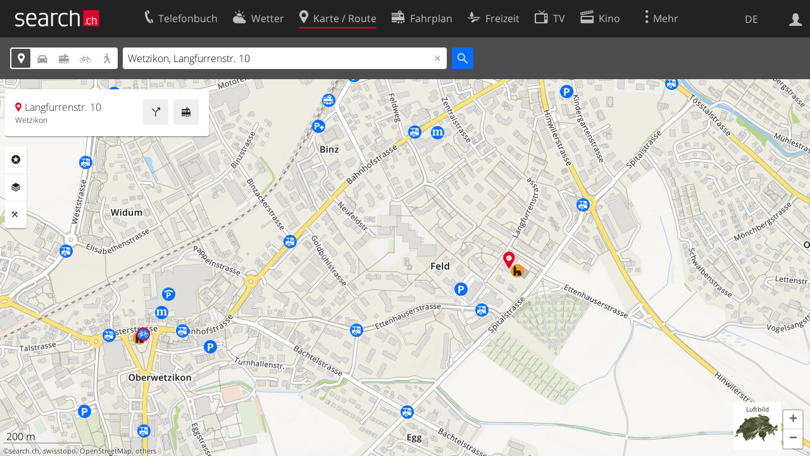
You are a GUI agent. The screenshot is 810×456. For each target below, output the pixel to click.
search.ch (24, 450)
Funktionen (16, 214)
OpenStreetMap (106, 450)
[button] (792, 419)
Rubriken (16, 159)
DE (751, 19)
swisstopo (59, 450)
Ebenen (16, 187)
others (145, 450)
